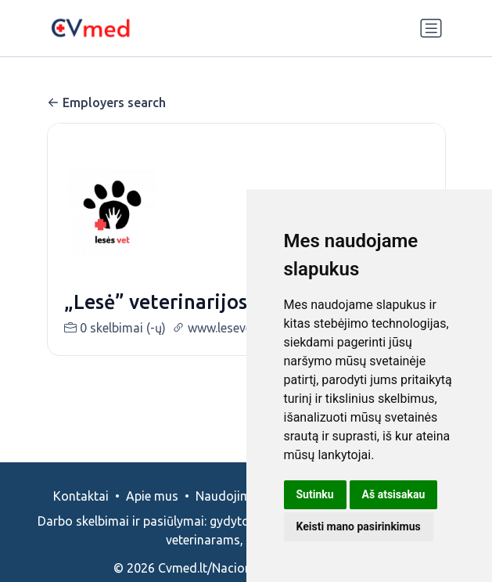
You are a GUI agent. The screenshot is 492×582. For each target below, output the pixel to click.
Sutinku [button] (315, 494)
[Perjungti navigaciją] (431, 28)
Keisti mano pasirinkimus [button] (358, 526)
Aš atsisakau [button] (394, 494)
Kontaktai (81, 496)
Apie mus (152, 496)
